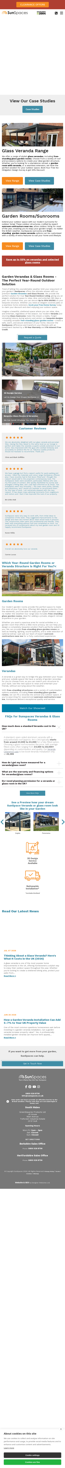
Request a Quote (32, 337)
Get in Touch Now (32, 1070)
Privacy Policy (49, 1178)
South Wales (32, 1113)
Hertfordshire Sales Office (32, 1162)
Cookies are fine (32, 1462)
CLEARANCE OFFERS (32, 4)
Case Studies (32, 109)
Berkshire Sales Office (32, 1150)
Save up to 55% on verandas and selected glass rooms (32, 261)
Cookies (29, 1180)
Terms (57, 1178)
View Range (12, 180)
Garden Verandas (19, 293)
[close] (61, 1429)
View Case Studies (39, 180)
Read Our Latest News (20, 918)
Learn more (9, 1448)
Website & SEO (22, 1189)
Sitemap (36, 1180)
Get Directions (32, 1146)
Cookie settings (32, 1455)
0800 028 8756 (32, 1100)
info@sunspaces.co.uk (32, 1102)
